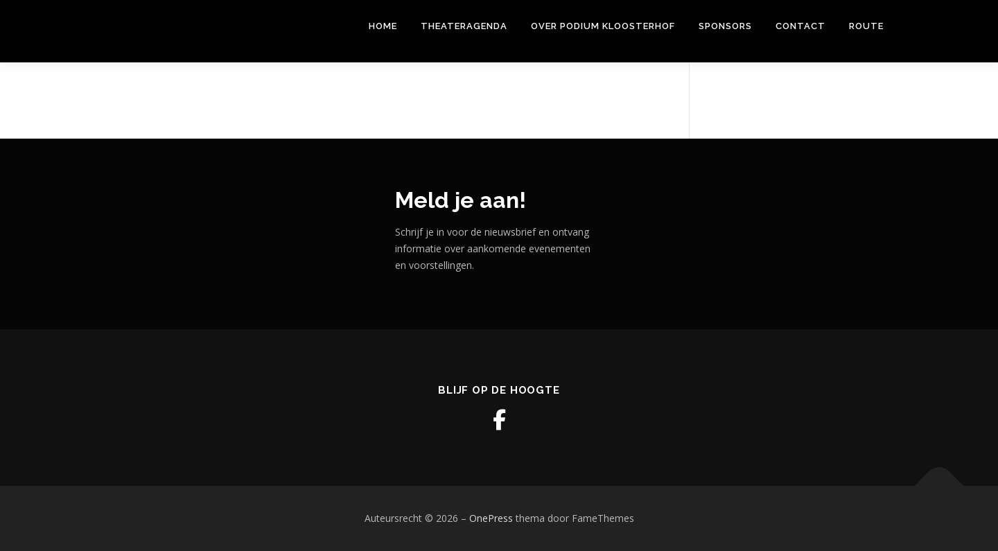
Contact (800, 26)
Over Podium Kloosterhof (603, 26)
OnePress (491, 518)
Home (383, 26)
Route (866, 26)
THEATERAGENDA (464, 26)
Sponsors (725, 26)
